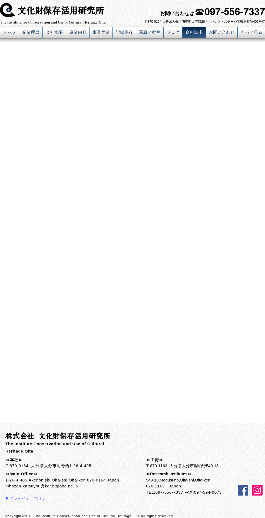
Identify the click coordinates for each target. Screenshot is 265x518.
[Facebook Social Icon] (243, 490)
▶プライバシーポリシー (27, 498)
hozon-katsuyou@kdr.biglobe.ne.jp (43, 486)
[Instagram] (257, 490)
